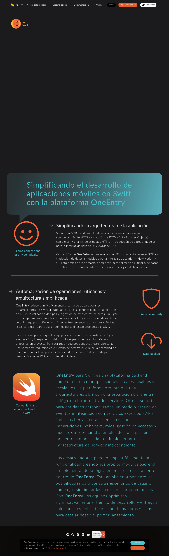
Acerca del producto (36, 5)
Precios (98, 5)
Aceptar (137, 543)
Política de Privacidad (56, 548)
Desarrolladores (60, 5)
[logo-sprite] (32, 24)
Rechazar (137, 548)
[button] (17, 5)
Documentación (81, 5)
